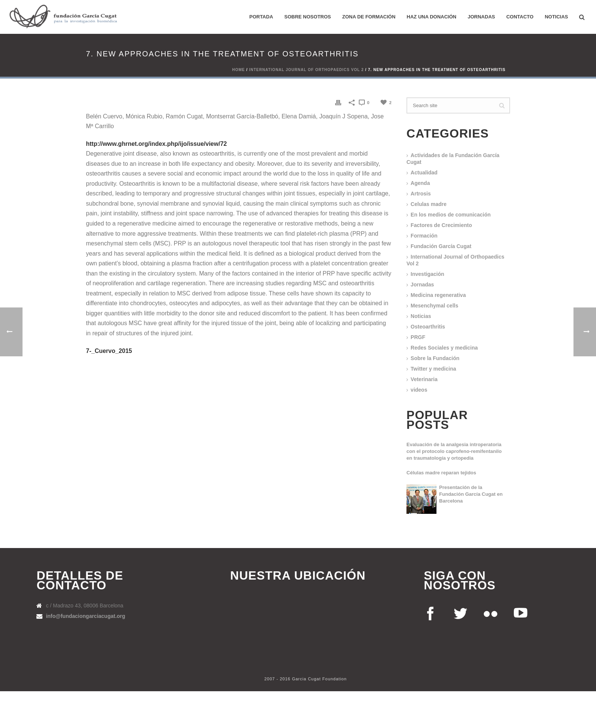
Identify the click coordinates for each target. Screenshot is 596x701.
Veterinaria (424, 379)
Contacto (519, 17)
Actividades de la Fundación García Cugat (453, 158)
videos (419, 390)
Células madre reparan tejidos (441, 472)
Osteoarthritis (428, 327)
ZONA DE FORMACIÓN (369, 17)
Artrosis (421, 194)
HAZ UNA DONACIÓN (431, 17)
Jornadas (481, 17)
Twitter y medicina (433, 369)
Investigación (427, 274)
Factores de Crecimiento (441, 225)
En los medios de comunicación (451, 215)
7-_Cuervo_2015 (109, 351)
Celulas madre (429, 204)
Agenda (420, 183)
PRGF (418, 337)
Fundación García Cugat (441, 246)
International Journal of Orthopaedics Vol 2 (306, 70)
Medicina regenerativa (438, 295)
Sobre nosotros (307, 17)
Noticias (556, 17)
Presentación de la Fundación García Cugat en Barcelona (471, 494)
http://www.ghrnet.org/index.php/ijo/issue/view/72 (156, 144)
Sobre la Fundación (435, 358)
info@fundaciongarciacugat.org (85, 616)
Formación (424, 236)
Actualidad (424, 173)
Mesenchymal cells (434, 306)
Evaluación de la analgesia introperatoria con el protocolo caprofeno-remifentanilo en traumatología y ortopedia (454, 451)
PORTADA (261, 17)
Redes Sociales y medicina (444, 348)
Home (238, 70)
